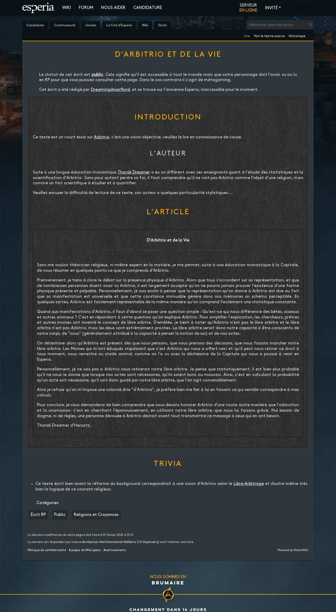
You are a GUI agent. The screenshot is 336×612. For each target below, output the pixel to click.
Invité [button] (271, 8)
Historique (297, 35)
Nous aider (113, 8)
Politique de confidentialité (47, 550)
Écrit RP (38, 515)
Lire (247, 35)
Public (60, 515)
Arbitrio (101, 137)
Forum (86, 8)
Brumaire (168, 582)
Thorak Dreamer (134, 172)
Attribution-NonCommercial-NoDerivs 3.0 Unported (118, 542)
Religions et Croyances (96, 515)
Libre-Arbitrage (249, 484)
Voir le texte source (269, 35)
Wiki (66, 8)
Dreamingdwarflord (110, 90)
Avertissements (114, 550)
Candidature (147, 8)
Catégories (47, 503)
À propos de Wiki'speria (85, 550)
